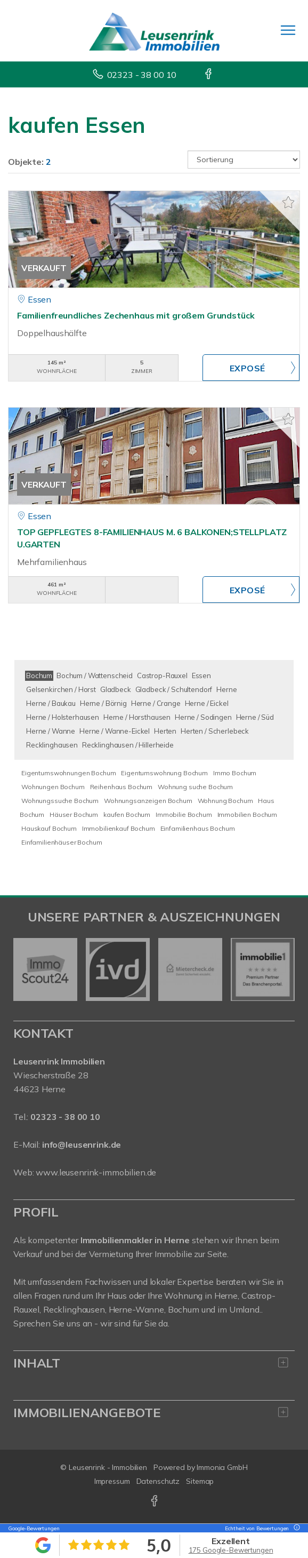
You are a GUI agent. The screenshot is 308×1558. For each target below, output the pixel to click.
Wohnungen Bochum (53, 787)
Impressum (112, 1481)
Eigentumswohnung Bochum (164, 773)
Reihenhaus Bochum (121, 787)
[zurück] (25, 969)
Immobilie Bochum (184, 814)
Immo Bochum (234, 773)
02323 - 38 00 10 (142, 74)
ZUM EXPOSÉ (250, 367)
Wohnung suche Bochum (195, 787)
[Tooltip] (295, 1528)
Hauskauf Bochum (49, 828)
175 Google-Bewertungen (231, 1550)
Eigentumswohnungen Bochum (68, 773)
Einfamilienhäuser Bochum (61, 842)
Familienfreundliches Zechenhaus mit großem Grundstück (135, 315)
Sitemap (200, 1481)
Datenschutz (158, 1481)
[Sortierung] (244, 159)
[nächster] (283, 969)
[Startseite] (154, 30)
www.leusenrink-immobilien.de (96, 1172)
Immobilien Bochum (247, 814)
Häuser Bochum (74, 814)
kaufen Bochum (126, 814)
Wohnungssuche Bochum (60, 801)
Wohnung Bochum (225, 801)
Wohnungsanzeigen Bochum (148, 801)
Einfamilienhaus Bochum (197, 828)
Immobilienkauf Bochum (118, 828)
